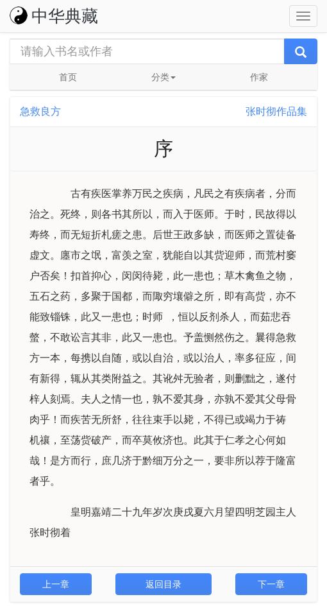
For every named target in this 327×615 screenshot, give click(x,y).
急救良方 (40, 111)
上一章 (55, 584)
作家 (259, 77)
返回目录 (163, 584)
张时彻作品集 (276, 111)
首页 (68, 77)
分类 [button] (163, 77)
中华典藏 (54, 16)
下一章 (271, 584)
